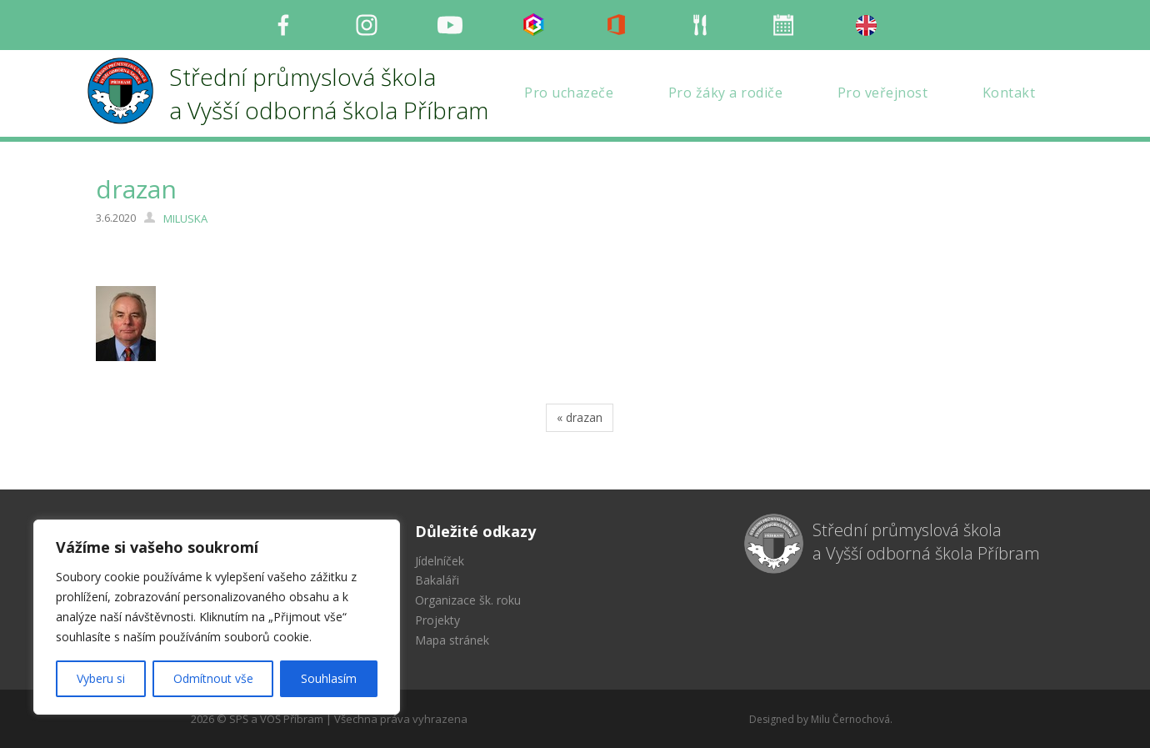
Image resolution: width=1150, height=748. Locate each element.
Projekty (437, 620)
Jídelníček (439, 561)
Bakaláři (437, 580)
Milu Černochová (850, 719)
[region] (216, 617)
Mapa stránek (452, 640)
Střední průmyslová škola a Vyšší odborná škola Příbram (926, 542)
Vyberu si (101, 678)
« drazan (579, 417)
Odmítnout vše (213, 678)
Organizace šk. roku (468, 600)
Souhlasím (329, 678)
